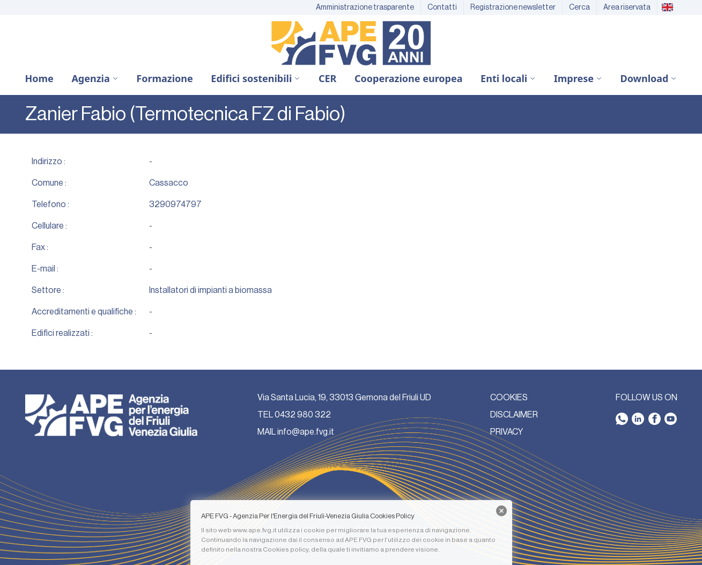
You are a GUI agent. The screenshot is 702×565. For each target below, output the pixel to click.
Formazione (164, 78)
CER (327, 78)
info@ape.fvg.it (305, 432)
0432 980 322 (303, 414)
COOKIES (509, 397)
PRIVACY (506, 432)
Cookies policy (285, 549)
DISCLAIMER (514, 414)
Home (39, 78)
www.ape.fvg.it (255, 530)
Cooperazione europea (408, 78)
